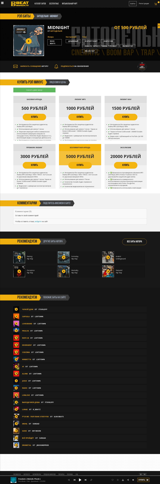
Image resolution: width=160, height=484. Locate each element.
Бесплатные (54, 4)
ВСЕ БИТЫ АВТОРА (134, 241)
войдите (38, 221)
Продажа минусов (50, 474)
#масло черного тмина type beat (101, 46)
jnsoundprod (43, 445)
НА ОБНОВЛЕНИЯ (72, 66)
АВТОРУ (30, 66)
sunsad (36, 424)
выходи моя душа (31, 402)
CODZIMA (26, 352)
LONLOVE (26, 395)
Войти (132, 3)
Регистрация (144, 3)
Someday (74, 256)
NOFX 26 (25, 338)
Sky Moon (36, 431)
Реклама (70, 474)
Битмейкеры (37, 474)
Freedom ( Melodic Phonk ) (29, 479)
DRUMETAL (26, 445)
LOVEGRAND (27, 324)
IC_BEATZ (36, 409)
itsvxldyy (43, 309)
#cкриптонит (91, 41)
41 (23, 366)
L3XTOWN (39, 316)
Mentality (74, 270)
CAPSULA (26, 316)
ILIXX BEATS (59, 416)
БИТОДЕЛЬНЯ (56, 31)
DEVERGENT (27, 345)
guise (24, 431)
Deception (31, 270)
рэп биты (24, 16)
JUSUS (24, 381)
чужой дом (27, 309)
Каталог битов (40, 4)
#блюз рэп (128, 46)
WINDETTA (26, 359)
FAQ (77, 474)
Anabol (118, 256)
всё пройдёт (28, 438)
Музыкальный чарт (69, 4)
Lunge (25, 409)
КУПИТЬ (34, 117)
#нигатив (108, 41)
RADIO (24, 388)
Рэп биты (61, 474)
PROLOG (25, 331)
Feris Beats (22, 481)
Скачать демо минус (34, 90)
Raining (29, 256)
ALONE (25, 374)
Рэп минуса (17, 474)
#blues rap (90, 51)
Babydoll (119, 270)
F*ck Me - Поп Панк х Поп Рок (35, 416)
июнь (24, 424)
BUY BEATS (27, 474)
